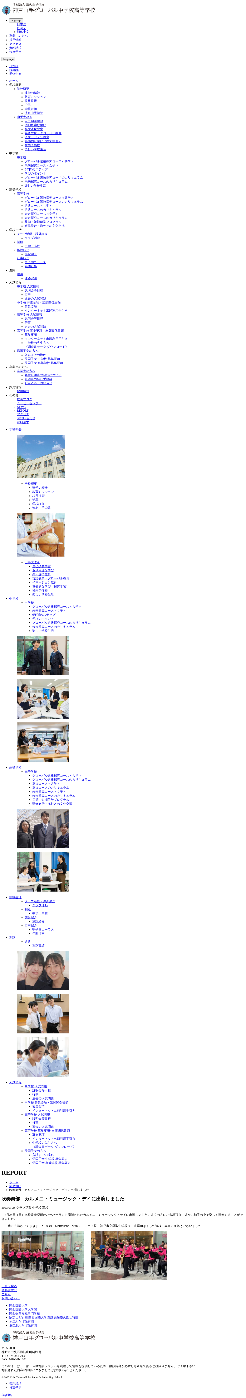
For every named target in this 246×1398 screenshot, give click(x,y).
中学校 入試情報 (28, 286)
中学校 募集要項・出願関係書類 (39, 302)
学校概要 (23, 88)
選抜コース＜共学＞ (38, 205)
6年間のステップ (36, 169)
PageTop (7, 1394)
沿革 (28, 105)
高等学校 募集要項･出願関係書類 (47, 1130)
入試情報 (15, 1082)
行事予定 (15, 52)
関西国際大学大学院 (23, 1309)
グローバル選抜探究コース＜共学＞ (49, 161)
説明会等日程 (34, 290)
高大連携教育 (34, 129)
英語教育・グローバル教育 (43, 133)
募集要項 (31, 306)
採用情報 (15, 39)
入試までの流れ (35, 355)
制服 (20, 242)
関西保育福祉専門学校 (24, 1313)
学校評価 (31, 109)
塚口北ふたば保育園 (23, 1325)
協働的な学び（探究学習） (43, 141)
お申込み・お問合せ (38, 383)
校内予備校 (32, 145)
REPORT (22, 410)
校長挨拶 (31, 101)
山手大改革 (24, 117)
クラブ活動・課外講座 (32, 234)
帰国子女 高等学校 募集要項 (44, 363)
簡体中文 (23, 31)
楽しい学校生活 (35, 149)
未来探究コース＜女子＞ (41, 165)
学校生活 (15, 897)
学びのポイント (35, 173)
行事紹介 (23, 258)
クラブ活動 (32, 238)
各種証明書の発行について (43, 375)
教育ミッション (35, 96)
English (21, 28)
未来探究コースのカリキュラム (46, 181)
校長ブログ (24, 399)
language (16, 20)
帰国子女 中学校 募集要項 (42, 359)
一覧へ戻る (9, 1286)
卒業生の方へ (18, 35)
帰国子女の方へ (27, 350)
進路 (20, 274)
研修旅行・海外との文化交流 (45, 225)
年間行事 (31, 266)
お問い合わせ (26, 418)
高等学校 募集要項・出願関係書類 (40, 330)
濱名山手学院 (34, 113)
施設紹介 (23, 250)
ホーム (13, 80)
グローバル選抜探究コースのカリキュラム (54, 177)
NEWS (21, 407)
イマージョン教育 (37, 137)
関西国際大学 (18, 1305)
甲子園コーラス (35, 262)
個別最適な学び (35, 125)
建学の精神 (32, 92)
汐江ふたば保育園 (21, 1321)
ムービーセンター (29, 403)
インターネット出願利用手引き (46, 310)
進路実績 (31, 278)
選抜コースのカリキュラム (43, 209)
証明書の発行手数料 (38, 379)
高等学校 (23, 193)
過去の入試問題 (35, 298)
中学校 (21, 157)
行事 (28, 294)
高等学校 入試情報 (29, 314)
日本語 (21, 24)
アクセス (15, 43)
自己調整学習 (34, 121)
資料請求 (15, 48)
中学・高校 (32, 246)
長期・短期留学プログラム (43, 221)
